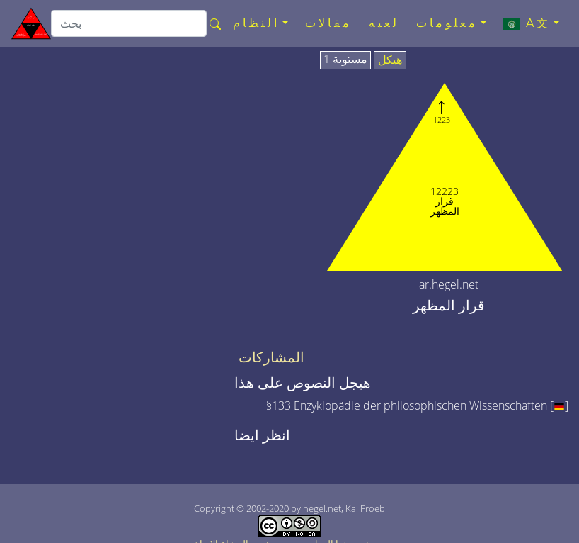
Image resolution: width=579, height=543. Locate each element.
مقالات (328, 23)
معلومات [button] (447, 23)
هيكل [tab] (390, 60)
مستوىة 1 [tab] (345, 59)
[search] (129, 23)
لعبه (384, 23)
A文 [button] (527, 23)
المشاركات (271, 357)
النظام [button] (256, 23)
